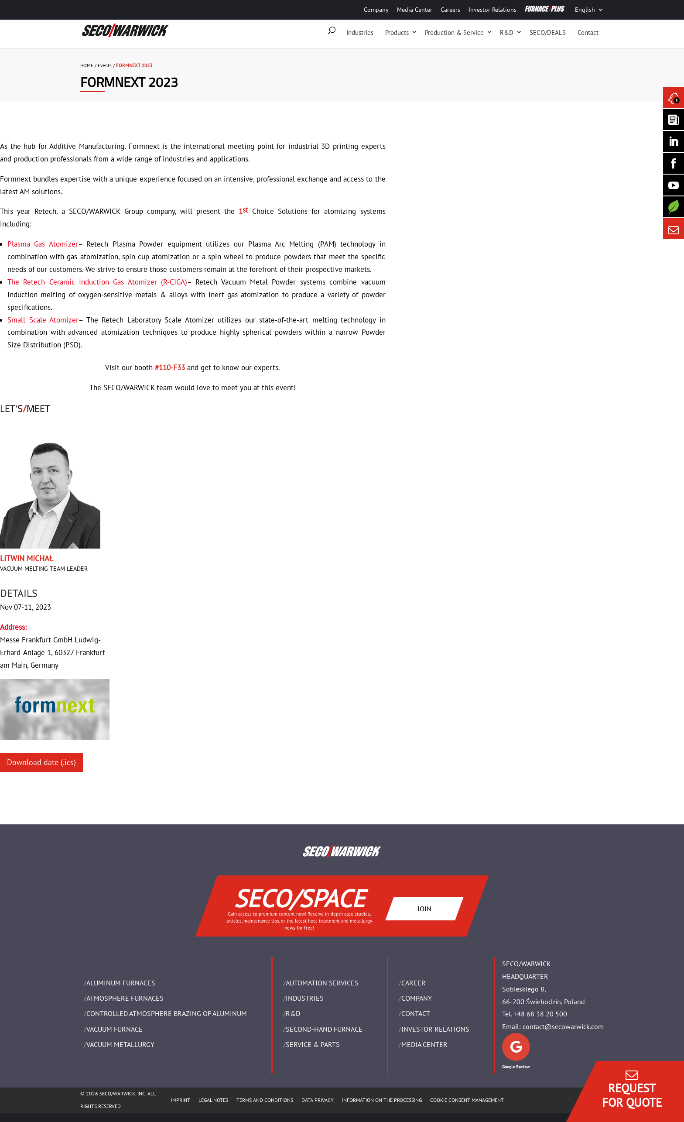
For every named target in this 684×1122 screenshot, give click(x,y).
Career (413, 982)
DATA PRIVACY (317, 1100)
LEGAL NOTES (213, 1100)
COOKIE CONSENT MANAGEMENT (467, 1100)
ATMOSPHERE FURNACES (125, 998)
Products (397, 32)
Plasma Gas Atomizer (42, 244)
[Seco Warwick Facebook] (673, 163)
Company (376, 10)
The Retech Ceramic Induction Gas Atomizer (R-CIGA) (97, 282)
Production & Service (454, 32)
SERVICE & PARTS (313, 1044)
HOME (86, 65)
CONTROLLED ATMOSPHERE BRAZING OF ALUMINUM (166, 1013)
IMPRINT (180, 1100)
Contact (588, 32)
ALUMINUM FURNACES (120, 982)
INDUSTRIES (305, 998)
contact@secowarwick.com (563, 1026)
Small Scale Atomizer (43, 320)
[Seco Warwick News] (673, 97)
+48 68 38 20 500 (540, 1013)
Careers (450, 10)
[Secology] (673, 206)
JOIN (424, 908)
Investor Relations (492, 10)
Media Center (414, 10)
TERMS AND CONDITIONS (264, 1100)
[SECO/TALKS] (673, 185)
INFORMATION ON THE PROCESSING (382, 1100)
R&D (506, 32)
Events (105, 65)
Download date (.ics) (41, 762)
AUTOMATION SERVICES (322, 982)
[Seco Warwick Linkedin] (673, 141)
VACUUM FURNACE (114, 1029)
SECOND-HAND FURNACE (324, 1029)
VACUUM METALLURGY (120, 1044)
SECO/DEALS (548, 32)
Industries (359, 32)
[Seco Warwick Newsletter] (673, 119)
